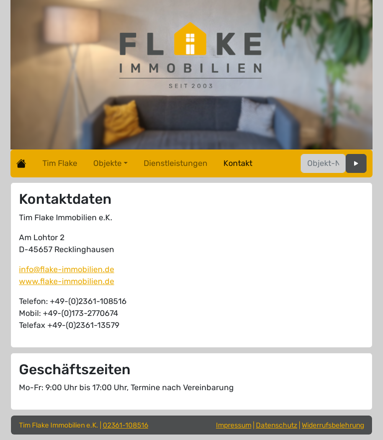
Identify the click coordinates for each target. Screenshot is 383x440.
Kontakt (237, 163)
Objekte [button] (107, 163)
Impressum (233, 425)
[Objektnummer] (323, 163)
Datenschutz (276, 425)
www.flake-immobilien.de (66, 281)
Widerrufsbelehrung (333, 425)
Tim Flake (59, 163)
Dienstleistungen (175, 163)
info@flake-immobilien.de (66, 269)
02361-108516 (125, 425)
